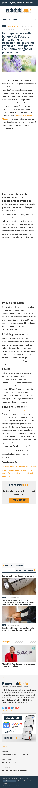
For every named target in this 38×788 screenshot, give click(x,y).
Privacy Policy (22, 781)
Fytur (31, 786)
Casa (8, 24)
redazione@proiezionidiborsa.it (15, 754)
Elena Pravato (13, 26)
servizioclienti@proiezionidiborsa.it (16, 770)
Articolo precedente (14, 565)
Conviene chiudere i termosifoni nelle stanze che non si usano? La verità (18, 629)
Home (4, 24)
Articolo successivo (25, 570)
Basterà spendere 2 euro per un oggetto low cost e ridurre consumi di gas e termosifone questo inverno (18, 602)
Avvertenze (20, 2)
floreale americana (26, 411)
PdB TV (13, 4)
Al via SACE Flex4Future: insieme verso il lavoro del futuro (18, 665)
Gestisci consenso (10, 781)
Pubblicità (28, 2)
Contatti (12, 2)
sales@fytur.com (9, 762)
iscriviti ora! (19, 500)
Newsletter (5, 4)
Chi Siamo (5, 2)
